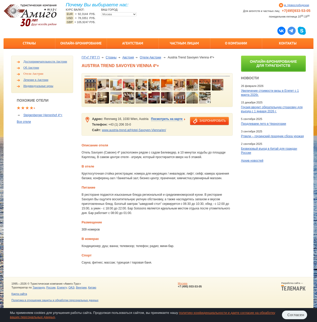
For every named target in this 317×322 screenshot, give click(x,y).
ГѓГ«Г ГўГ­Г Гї (91, 57)
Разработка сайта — (293, 286)
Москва (182, 283)
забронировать (212, 120)
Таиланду (39, 287)
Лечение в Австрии (35, 80)
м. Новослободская (296, 5)
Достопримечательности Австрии (45, 61)
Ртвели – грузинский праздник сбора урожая (272, 136)
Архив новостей (252, 160)
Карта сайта (19, 293)
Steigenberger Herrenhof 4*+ (42, 115)
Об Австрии (31, 67)
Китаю (92, 287)
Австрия (128, 57)
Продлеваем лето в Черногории (263, 124)
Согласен (295, 315)
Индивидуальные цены (38, 86)
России (50, 287)
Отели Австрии (33, 73)
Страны (29, 43)
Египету (62, 287)
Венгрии (81, 287)
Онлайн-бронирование (81, 43)
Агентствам (132, 43)
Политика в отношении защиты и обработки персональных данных (54, 300)
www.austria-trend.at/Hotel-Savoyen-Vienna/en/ (134, 130)
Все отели (24, 122)
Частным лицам (184, 43)
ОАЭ (71, 287)
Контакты (287, 43)
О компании (236, 43)
